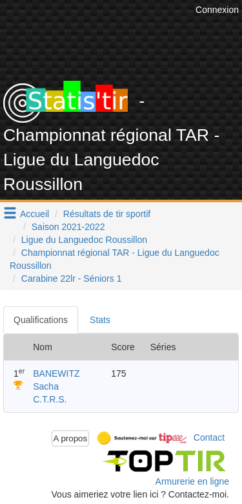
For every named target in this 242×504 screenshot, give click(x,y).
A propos (71, 438)
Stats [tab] (100, 320)
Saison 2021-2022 (68, 227)
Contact (209, 437)
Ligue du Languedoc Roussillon (84, 240)
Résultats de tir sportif (106, 214)
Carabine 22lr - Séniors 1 (71, 278)
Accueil (34, 214)
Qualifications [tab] (41, 320)
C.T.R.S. (49, 399)
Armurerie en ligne (192, 481)
